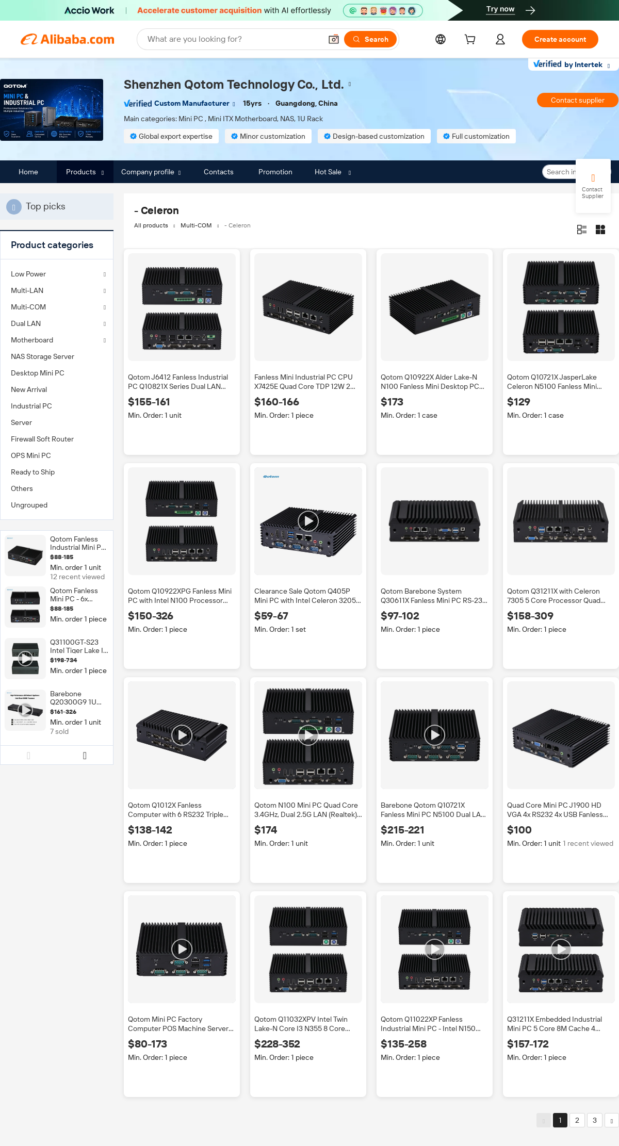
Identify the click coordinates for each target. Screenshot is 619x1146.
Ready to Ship (33, 472)
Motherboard (32, 340)
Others (22, 488)
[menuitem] (57, 356)
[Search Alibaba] (233, 39)
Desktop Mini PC (37, 373)
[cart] (472, 41)
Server (21, 422)
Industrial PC (31, 406)
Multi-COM (28, 307)
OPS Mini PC (31, 455)
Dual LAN (26, 323)
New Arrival (29, 389)
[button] (334, 39)
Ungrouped (29, 505)
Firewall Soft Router (42, 439)
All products (151, 225)
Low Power (28, 274)
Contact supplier (578, 100)
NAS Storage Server (42, 356)
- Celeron (237, 225)
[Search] (370, 39)
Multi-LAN (27, 290)
